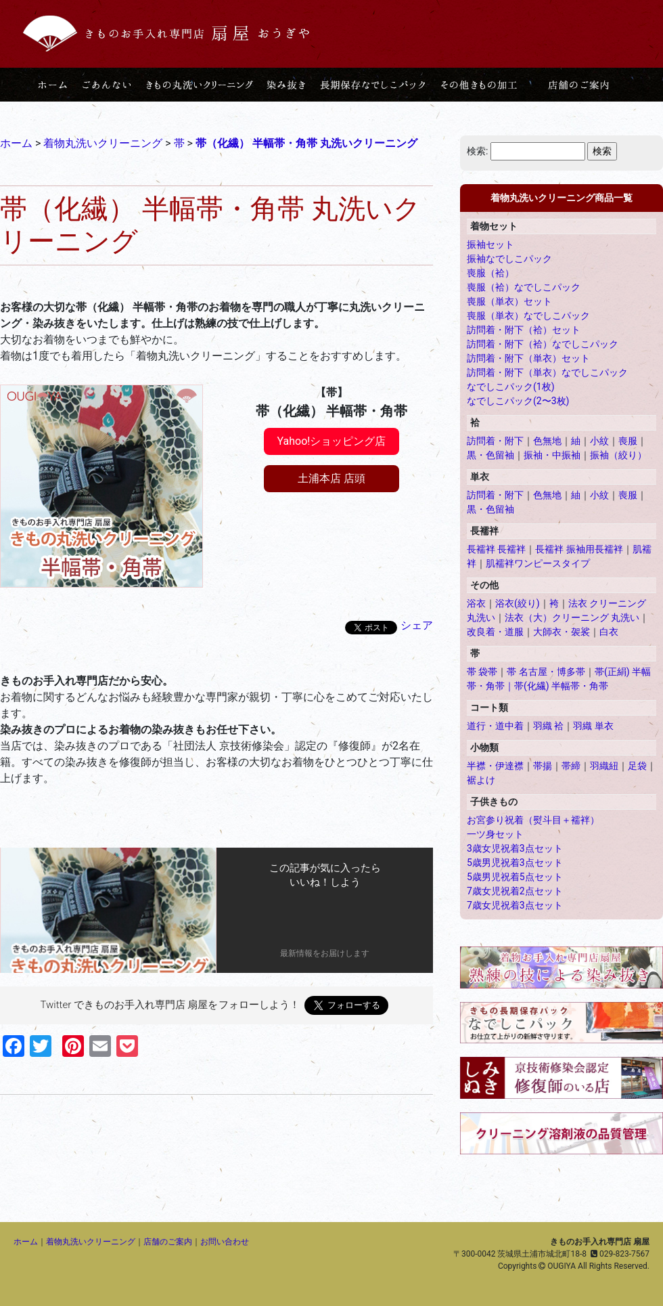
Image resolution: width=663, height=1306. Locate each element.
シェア (417, 625)
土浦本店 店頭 (331, 478)
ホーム (26, 1241)
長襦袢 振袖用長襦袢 (578, 549)
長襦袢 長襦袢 (496, 549)
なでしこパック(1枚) (511, 386)
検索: (477, 151)
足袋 (637, 765)
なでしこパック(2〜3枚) (518, 400)
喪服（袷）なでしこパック (523, 287)
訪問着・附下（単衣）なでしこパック (547, 372)
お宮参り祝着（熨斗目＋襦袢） (533, 819)
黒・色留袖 (490, 455)
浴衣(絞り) (517, 603)
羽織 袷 (548, 725)
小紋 (599, 440)
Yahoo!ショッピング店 (331, 441)
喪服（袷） (490, 272)
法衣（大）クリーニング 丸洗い (572, 617)
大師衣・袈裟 (561, 631)
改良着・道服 (495, 631)
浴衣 (476, 603)
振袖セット (490, 244)
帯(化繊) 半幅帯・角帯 (561, 685)
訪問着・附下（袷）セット (523, 329)
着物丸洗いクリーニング (90, 1241)
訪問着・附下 (495, 440)
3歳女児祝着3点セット (515, 848)
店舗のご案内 (167, 1241)
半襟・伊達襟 (495, 765)
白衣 (608, 631)
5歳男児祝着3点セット (515, 862)
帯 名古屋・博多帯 (546, 671)
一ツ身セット (495, 834)
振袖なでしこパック (509, 258)
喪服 (627, 440)
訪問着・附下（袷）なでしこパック (542, 344)
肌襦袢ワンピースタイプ (538, 563)
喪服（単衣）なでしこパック (528, 315)
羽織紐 (604, 765)
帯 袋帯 (482, 671)
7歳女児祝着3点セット (515, 905)
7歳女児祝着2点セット (515, 891)
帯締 (571, 765)
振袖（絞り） (618, 455)
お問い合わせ (224, 1241)
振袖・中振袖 (552, 455)
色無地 (547, 440)
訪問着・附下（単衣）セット (528, 358)
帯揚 (542, 765)
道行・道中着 (495, 725)
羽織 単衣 (593, 725)
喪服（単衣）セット (509, 301)
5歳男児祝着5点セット (515, 876)
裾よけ (481, 780)
